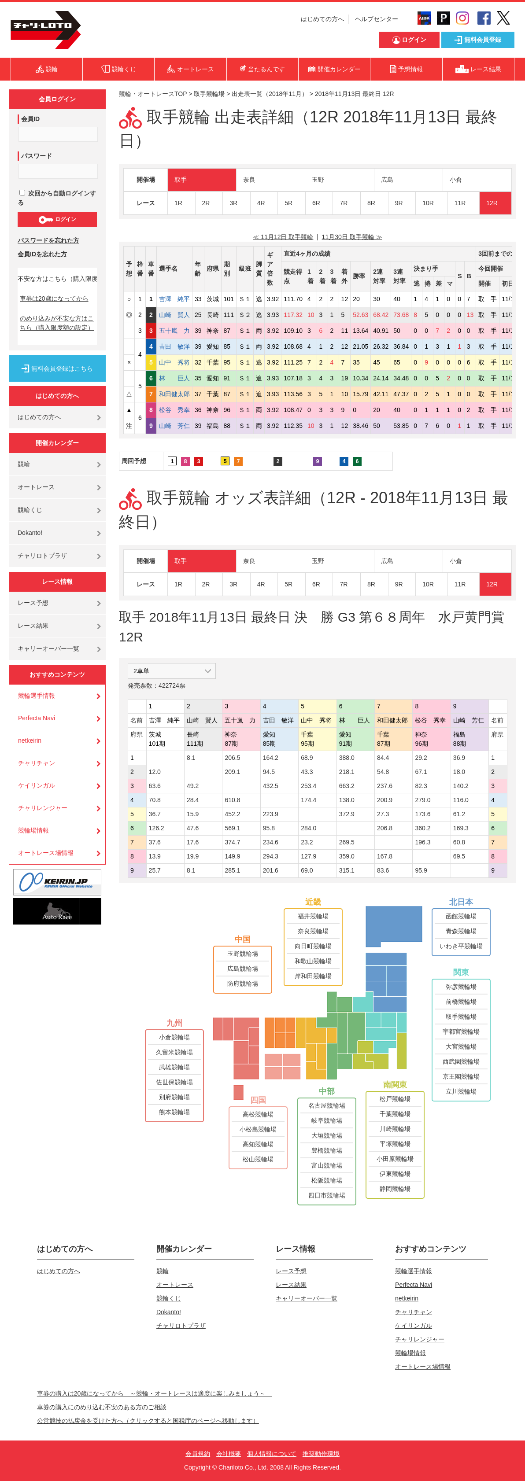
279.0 (422, 799)
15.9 (193, 814)
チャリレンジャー (42, 807)
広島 (387, 179)
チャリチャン (36, 762)
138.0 (347, 799)
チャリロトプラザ (42, 555)
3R (233, 202)
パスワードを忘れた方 (48, 240)
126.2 (156, 828)
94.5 (269, 771)
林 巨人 (174, 378)
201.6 (270, 870)
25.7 (155, 870)
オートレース (36, 486)
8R (371, 202)
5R (288, 202)
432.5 (270, 785)
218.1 (347, 771)
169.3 (461, 828)
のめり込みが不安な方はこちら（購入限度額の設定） (57, 323)
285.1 (232, 870)
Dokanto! (30, 532)
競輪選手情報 (36, 695)
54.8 (383, 771)
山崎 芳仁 (174, 425)
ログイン (57, 220)
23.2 (307, 842)
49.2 (193, 785)
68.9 (307, 757)
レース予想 (33, 602)
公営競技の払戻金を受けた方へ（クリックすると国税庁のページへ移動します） (148, 1420)
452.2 (232, 814)
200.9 (384, 799)
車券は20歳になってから (54, 298)
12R (492, 202)
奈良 (249, 179)
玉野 (318, 179)
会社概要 (228, 1453)
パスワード (36, 155)
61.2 (459, 814)
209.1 (232, 771)
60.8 (459, 842)
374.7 (232, 842)
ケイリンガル (36, 785)
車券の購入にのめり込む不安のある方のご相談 (101, 1407)
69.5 (459, 856)
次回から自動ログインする (57, 198)
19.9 (193, 856)
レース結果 (33, 625)
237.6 (384, 785)
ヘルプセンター (376, 18)
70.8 (155, 799)
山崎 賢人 (174, 314)
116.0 (461, 799)
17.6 (193, 842)
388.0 (347, 757)
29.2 (421, 757)
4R (261, 202)
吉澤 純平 (174, 298)
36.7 (155, 814)
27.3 (383, 814)
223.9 (270, 814)
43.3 (307, 771)
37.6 (155, 842)
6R (316, 202)
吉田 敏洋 (174, 346)
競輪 (24, 464)
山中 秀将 (174, 362)
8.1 (191, 757)
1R (178, 202)
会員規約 (197, 1453)
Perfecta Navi (36, 718)
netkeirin (29, 740)
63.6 (155, 785)
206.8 (384, 828)
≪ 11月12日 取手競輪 (283, 236)
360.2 (422, 828)
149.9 (232, 856)
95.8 (269, 828)
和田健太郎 (174, 394)
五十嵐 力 (174, 330)
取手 (180, 179)
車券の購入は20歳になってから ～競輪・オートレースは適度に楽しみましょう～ (154, 1393)
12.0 (155, 771)
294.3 (270, 856)
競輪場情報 (33, 830)
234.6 (270, 842)
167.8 (384, 856)
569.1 (232, 828)
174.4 (308, 799)
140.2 (461, 785)
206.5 (232, 757)
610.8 (232, 799)
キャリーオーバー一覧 (48, 648)
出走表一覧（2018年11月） (270, 93)
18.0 (459, 771)
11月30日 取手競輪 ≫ (352, 236)
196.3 (422, 842)
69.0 (307, 870)
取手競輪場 (209, 93)
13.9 (155, 856)
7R (344, 202)
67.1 (421, 771)
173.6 (422, 814)
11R (460, 202)
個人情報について (271, 1453)
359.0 (347, 856)
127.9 (308, 856)
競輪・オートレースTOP (153, 93)
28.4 (193, 799)
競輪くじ (30, 509)
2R (206, 202)
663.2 (347, 785)
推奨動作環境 (321, 1453)
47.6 (193, 828)
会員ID (30, 118)
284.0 (308, 828)
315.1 (347, 870)
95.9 (421, 870)
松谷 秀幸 (174, 409)
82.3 (421, 785)
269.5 (347, 842)
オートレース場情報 (46, 852)
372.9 (347, 814)
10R (428, 202)
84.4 (383, 757)
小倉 (456, 179)
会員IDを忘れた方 (42, 254)
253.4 (308, 785)
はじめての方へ (322, 18)
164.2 (270, 757)
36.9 (459, 757)
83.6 (383, 870)
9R (399, 202)
